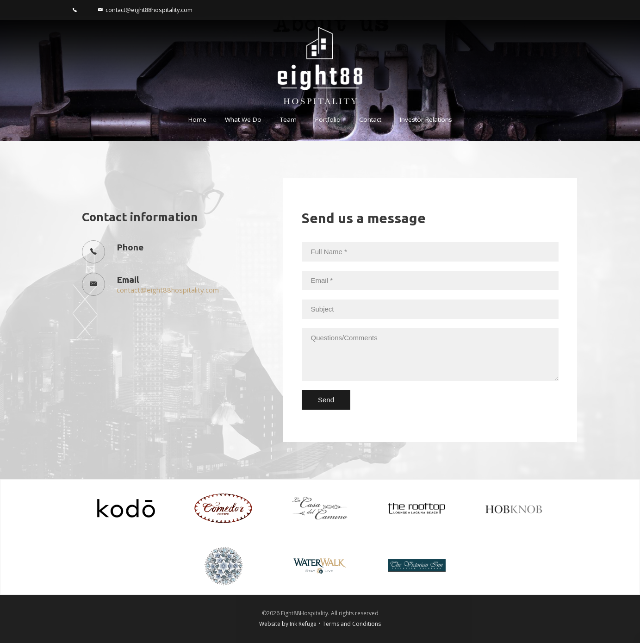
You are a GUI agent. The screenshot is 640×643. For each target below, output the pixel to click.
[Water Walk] (320, 564)
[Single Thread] (223, 564)
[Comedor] (223, 507)
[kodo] (126, 507)
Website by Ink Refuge (288, 624)
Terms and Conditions (352, 624)
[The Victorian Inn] (417, 564)
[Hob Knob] (514, 507)
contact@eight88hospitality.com (168, 289)
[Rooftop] (417, 507)
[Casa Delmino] (320, 507)
